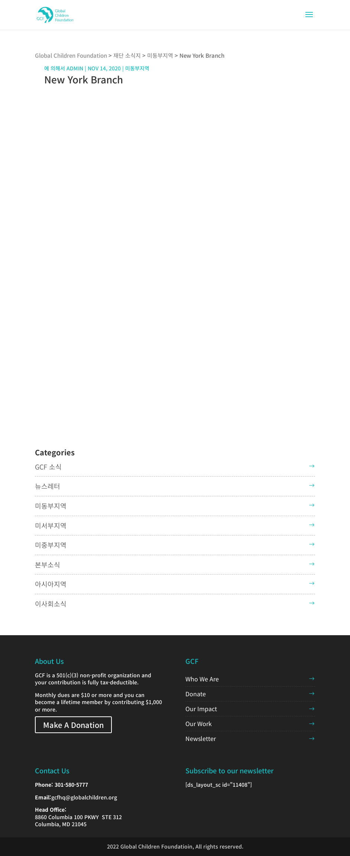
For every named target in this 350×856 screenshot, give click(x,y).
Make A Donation (73, 724)
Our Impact (201, 708)
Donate (195, 693)
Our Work (198, 723)
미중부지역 (51, 545)
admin (75, 68)
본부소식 (47, 564)
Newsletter (200, 738)
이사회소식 (51, 603)
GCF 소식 (48, 466)
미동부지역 (51, 505)
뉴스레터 (47, 486)
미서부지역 (51, 525)
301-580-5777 (71, 784)
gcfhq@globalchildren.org (84, 797)
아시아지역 (51, 584)
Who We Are (202, 678)
